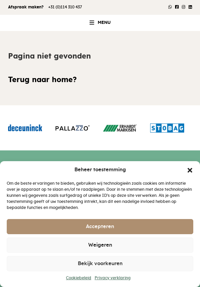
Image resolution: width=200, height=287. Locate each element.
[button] (190, 170)
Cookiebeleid (78, 278)
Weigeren (100, 245)
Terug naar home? (42, 79)
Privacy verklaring (113, 278)
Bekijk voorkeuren (100, 263)
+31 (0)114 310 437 (65, 7)
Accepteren (100, 226)
